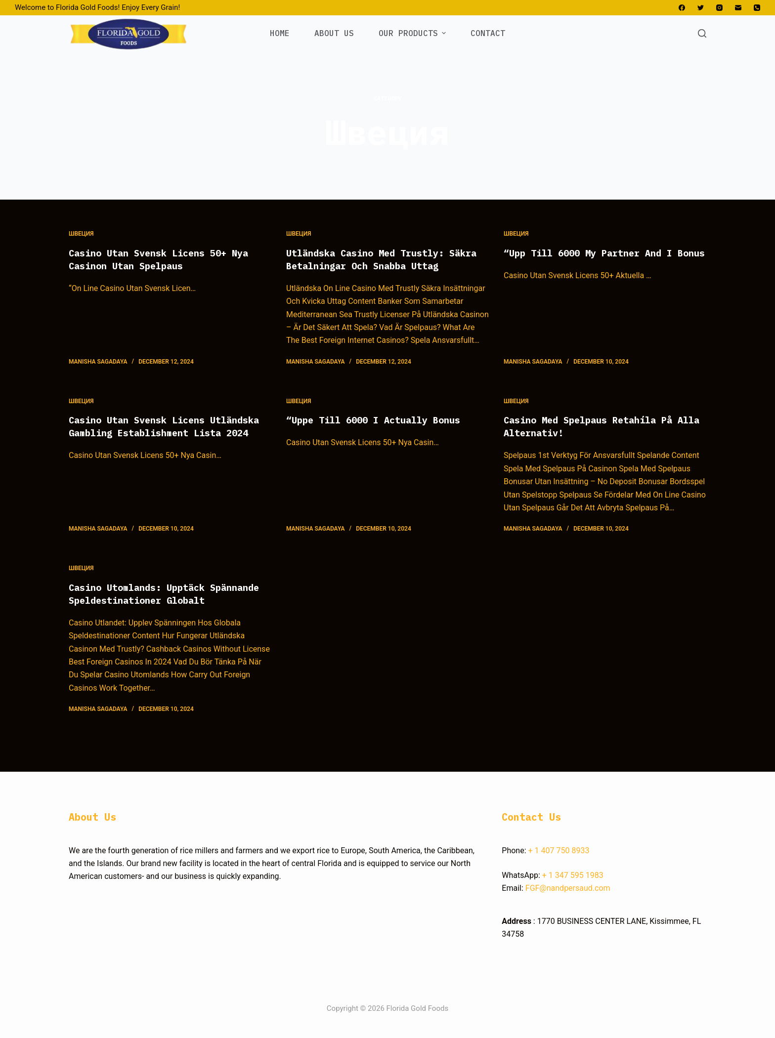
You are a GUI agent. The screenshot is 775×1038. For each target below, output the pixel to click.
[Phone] (757, 7)
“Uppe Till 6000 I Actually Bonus (381, 419)
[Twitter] (700, 7)
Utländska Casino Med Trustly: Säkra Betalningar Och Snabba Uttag (387, 259)
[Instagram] (719, 7)
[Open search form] (702, 33)
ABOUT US (334, 33)
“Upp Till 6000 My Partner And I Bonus (596, 259)
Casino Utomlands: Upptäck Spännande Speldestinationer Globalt (149, 600)
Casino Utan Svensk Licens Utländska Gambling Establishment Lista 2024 (163, 432)
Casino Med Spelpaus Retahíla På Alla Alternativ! (596, 426)
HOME (280, 33)
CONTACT (488, 33)
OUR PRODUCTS (413, 33)
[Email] (738, 7)
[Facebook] (682, 7)
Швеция (81, 233)
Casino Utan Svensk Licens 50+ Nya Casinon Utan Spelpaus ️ (166, 259)
